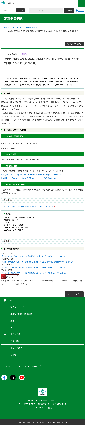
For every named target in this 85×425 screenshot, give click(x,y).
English (20, 10)
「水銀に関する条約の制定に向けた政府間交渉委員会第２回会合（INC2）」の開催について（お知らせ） (37, 262)
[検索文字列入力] (46, 10)
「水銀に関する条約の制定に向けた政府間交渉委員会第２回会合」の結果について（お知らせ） (34, 256)
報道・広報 (17, 27)
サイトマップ (9, 366)
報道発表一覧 (31, 27)
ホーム (6, 27)
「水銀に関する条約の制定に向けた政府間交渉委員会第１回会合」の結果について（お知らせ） (34, 267)
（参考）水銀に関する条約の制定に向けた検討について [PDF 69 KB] (29, 206)
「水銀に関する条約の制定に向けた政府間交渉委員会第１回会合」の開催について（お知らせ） (34, 273)
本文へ (5, 10)
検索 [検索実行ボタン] (70, 10)
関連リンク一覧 (31, 366)
